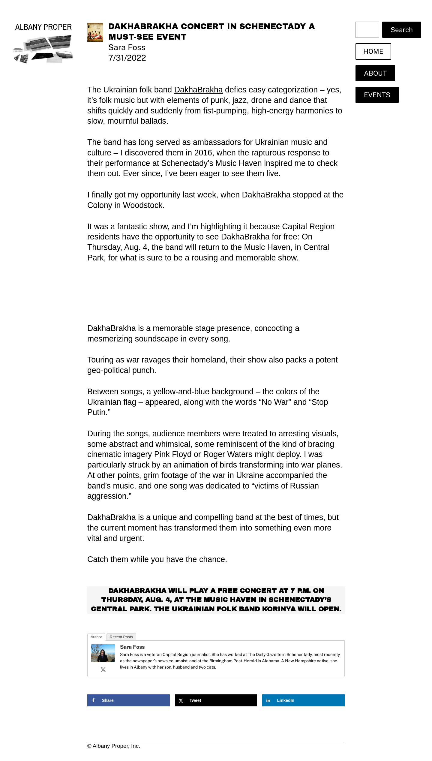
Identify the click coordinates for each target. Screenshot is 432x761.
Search (402, 30)
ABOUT (375, 73)
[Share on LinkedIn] (303, 700)
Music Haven (267, 247)
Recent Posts (121, 637)
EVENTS (377, 95)
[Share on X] (216, 700)
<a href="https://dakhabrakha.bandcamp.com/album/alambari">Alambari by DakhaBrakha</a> (216, 292)
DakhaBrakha (198, 89)
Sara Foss (132, 647)
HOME (373, 51)
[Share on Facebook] (128, 700)
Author (96, 637)
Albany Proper (43, 26)
